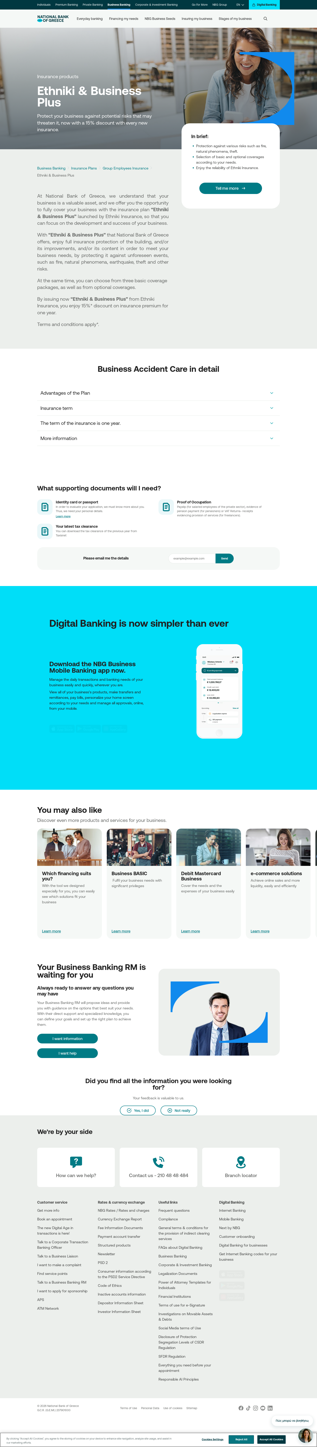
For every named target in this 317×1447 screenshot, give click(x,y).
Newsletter (106, 1254)
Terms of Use (129, 1408)
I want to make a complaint (59, 1265)
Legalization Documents (177, 1273)
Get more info (48, 1210)
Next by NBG (229, 1228)
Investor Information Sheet (119, 1312)
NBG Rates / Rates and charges (123, 1210)
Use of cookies (173, 1408)
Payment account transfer (119, 1236)
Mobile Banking (231, 1219)
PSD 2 (103, 1263)
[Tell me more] (230, 188)
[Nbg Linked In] (270, 1408)
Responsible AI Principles (178, 1379)
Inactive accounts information (122, 1294)
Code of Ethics (110, 1285)
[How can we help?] (76, 1167)
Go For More (200, 4)
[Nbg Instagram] (255, 1408)
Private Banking (93, 4)
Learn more (63, 516)
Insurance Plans (84, 168)
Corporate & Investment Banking (156, 4)
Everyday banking (90, 18)
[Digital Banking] (264, 5)
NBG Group (219, 4)
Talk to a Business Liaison (57, 1256)
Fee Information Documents (120, 1228)
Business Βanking (172, 1256)
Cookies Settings (212, 1439)
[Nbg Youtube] (262, 1408)
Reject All (241, 1439)
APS (40, 1300)
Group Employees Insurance (125, 168)
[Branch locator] (241, 1167)
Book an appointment (54, 1219)
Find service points (52, 1273)
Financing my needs (123, 18)
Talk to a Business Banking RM (61, 1282)
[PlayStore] (88, 729)
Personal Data (150, 1408)
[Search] (265, 18)
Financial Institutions (174, 1296)
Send (224, 558)
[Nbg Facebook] (241, 1408)
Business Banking (119, 4)
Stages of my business (235, 18)
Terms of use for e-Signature (181, 1305)
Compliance (168, 1219)
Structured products (114, 1245)
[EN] (240, 5)
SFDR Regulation (171, 1356)
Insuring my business (197, 18)
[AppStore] (62, 729)
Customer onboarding (237, 1236)
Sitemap (191, 1408)
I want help (68, 1053)
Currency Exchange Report (120, 1219)
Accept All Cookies (271, 1439)
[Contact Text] (158, 1167)
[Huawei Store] (114, 729)
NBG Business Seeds (160, 18)
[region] (158, 1440)
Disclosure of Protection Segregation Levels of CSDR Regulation (181, 1342)
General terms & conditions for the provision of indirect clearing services (184, 1233)
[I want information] (67, 1038)
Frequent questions (174, 1210)
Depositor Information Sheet (120, 1303)
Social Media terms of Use (179, 1328)
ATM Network (48, 1308)
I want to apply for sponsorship (62, 1291)
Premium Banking (66, 4)
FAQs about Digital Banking (180, 1247)
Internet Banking (232, 1210)
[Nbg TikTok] (248, 1408)
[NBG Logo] (53, 18)
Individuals (44, 4)
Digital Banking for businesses (243, 1245)
